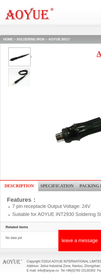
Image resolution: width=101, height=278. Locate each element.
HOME (8, 39)
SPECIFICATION (57, 186)
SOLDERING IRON (31, 39)
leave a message (80, 240)
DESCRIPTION (19, 186)
